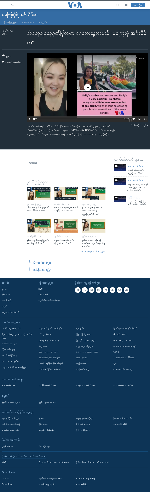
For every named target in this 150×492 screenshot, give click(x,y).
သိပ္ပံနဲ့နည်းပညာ (45, 334)
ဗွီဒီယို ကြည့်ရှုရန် (11, 22)
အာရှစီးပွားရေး (82, 357)
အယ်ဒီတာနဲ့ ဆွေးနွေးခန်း (11, 328)
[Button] (7, 56)
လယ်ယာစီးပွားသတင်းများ (49, 357)
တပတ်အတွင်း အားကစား (49, 352)
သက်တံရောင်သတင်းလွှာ (123, 369)
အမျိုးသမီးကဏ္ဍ (82, 369)
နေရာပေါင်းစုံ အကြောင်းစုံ (123, 357)
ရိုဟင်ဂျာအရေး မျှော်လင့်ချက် (125, 328)
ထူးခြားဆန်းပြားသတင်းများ (49, 369)
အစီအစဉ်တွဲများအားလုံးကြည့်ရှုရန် (93, 251)
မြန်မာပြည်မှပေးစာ (83, 334)
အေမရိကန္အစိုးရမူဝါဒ (47, 484)
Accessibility (81, 484)
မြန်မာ (4, 289)
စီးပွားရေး (43, 346)
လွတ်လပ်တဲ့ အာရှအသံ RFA (50, 478)
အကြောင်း (43, 22)
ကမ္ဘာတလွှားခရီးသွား (84, 346)
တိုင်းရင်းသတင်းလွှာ (121, 334)
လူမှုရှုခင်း (80, 328)
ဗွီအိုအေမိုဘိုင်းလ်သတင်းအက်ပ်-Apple (54, 462)
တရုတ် (4, 306)
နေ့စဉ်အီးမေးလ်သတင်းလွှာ (49, 300)
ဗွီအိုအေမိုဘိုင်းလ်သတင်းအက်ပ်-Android (92, 462)
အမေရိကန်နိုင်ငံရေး (9, 355)
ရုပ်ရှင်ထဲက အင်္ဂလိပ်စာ (85, 385)
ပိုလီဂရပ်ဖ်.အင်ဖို (83, 424)
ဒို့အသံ (116, 363)
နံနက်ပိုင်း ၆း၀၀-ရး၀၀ (11, 402)
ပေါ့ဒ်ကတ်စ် (43, 294)
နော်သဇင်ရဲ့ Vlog (120, 424)
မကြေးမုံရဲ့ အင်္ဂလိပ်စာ (136, 166)
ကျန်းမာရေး (81, 363)
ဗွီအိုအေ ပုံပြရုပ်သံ (83, 429)
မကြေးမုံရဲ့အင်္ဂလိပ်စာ (47, 385)
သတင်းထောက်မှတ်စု (10, 361)
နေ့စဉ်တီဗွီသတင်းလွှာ (10, 418)
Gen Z (116, 352)
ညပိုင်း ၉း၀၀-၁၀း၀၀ (47, 402)
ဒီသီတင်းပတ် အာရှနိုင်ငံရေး (87, 352)
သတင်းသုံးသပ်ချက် (9, 343)
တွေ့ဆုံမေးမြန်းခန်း (46, 429)
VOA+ (4, 462)
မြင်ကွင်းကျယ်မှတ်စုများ (86, 340)
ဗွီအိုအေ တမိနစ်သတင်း (122, 418)
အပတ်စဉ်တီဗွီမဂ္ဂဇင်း (10, 429)
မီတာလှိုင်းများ (44, 446)
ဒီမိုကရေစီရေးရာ (9, 349)
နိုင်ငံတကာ (6, 294)
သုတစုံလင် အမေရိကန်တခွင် (124, 346)
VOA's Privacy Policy (85, 478)
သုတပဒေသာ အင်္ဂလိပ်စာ (123, 385)
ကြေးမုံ (4, 34)
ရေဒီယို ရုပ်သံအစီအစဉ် (11, 424)
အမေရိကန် (6, 300)
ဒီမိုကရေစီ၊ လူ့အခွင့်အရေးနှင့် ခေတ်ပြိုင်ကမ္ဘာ (17, 336)
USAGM (5, 478)
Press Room (7, 484)
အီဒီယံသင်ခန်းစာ (8, 385)
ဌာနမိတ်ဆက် (7, 446)
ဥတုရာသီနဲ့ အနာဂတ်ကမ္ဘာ (49, 340)
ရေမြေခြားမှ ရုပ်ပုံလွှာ (84, 418)
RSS (40, 289)
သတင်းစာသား (28, 22)
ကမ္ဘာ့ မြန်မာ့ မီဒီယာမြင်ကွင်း (50, 328)
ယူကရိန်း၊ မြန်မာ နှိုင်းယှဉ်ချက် (51, 363)
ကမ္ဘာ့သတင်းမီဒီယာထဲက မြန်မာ (14, 367)
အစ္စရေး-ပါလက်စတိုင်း (11, 312)
